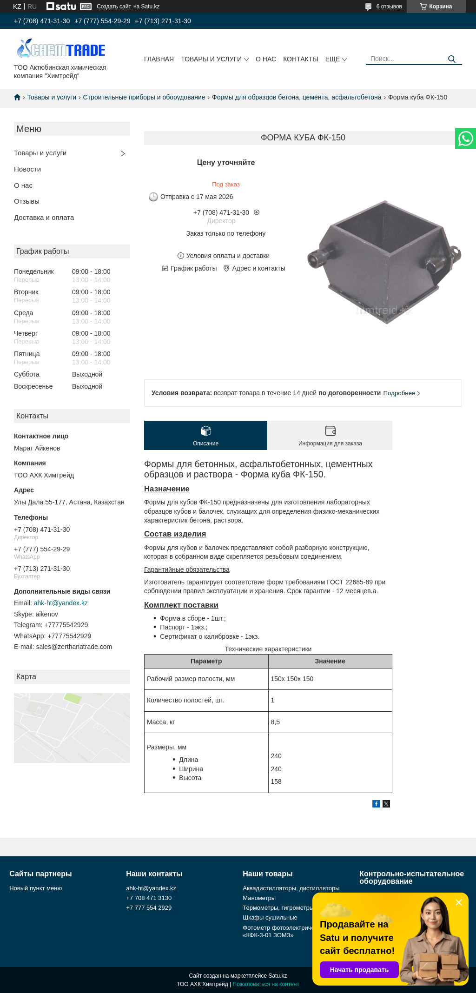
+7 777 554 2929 (149, 907)
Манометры (259, 897)
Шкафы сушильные (270, 917)
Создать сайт (114, 6)
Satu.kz (277, 976)
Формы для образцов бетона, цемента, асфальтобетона (297, 97)
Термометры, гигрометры (278, 907)
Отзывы (27, 201)
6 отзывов (389, 6)
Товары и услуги (211, 59)
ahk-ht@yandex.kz (61, 603)
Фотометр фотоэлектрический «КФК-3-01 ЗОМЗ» (285, 931)
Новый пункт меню (35, 888)
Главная (159, 59)
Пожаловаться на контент (266, 984)
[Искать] (451, 59)
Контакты (300, 59)
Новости (27, 169)
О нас (266, 59)
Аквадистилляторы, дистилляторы (291, 888)
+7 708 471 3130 (149, 897)
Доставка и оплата (44, 217)
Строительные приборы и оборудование (144, 97)
